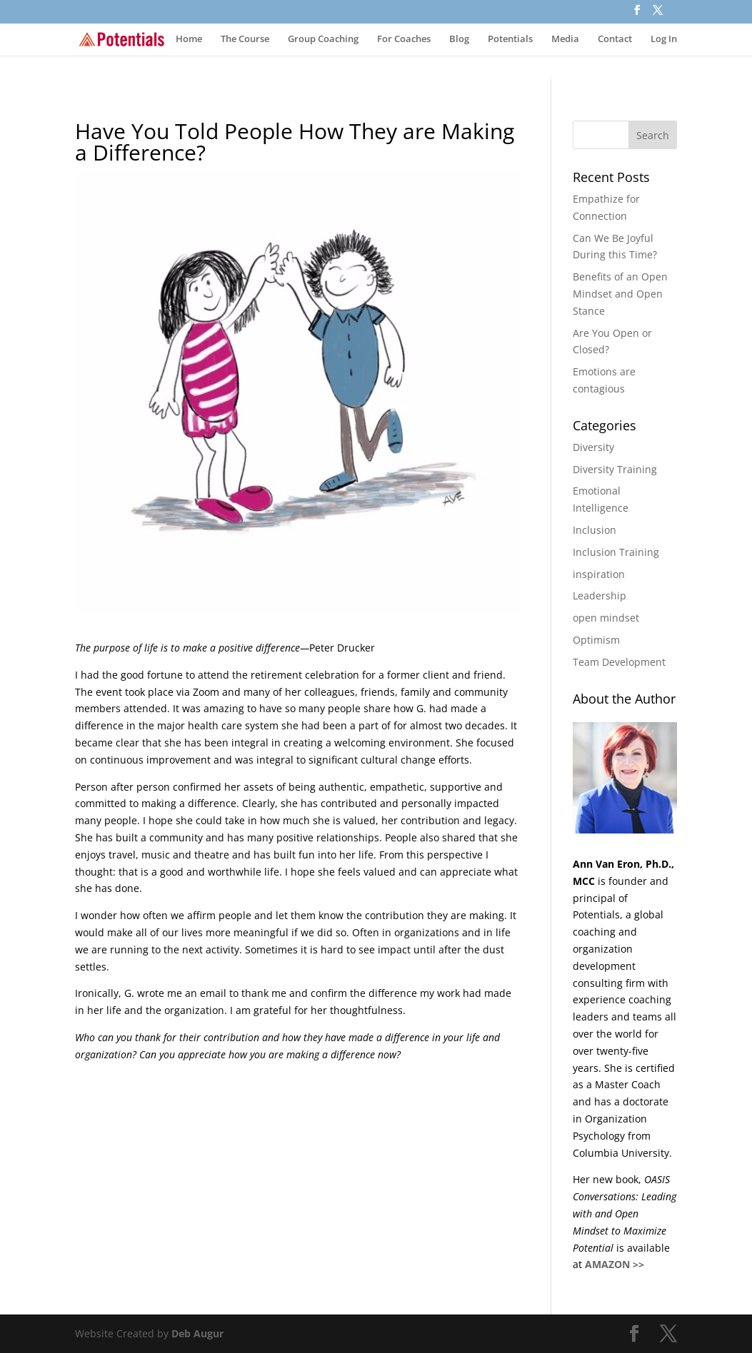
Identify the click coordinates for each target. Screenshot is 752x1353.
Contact (615, 39)
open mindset (606, 617)
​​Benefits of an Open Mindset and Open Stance (620, 294)
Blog (459, 39)
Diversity (593, 447)
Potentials (510, 39)
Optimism (596, 640)
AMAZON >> (614, 1264)
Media (565, 39)
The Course (245, 39)
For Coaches (404, 39)
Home (189, 39)
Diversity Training (615, 469)
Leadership (599, 595)
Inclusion (594, 530)
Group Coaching (323, 39)
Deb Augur (197, 1333)
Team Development (619, 662)
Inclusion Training (616, 552)
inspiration (599, 574)
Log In (664, 39)
